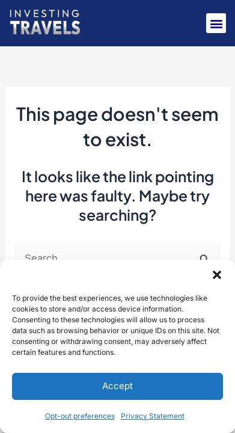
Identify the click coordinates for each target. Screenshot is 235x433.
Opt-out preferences (80, 415)
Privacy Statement (153, 415)
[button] (217, 275)
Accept (117, 386)
